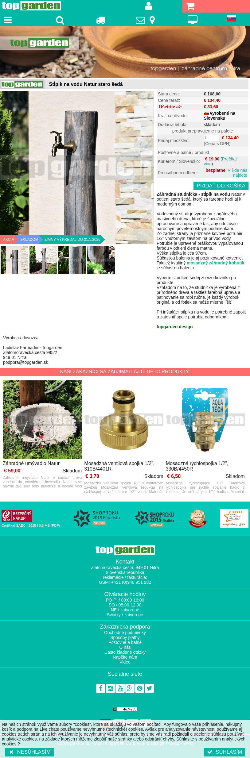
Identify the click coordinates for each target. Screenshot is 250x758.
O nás (125, 647)
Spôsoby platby (125, 637)
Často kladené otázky (125, 652)
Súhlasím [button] (224, 752)
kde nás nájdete (239, 173)
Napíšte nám (125, 657)
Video (125, 662)
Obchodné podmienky (125, 632)
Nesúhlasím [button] (29, 752)
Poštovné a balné (125, 642)
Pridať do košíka (221, 186)
